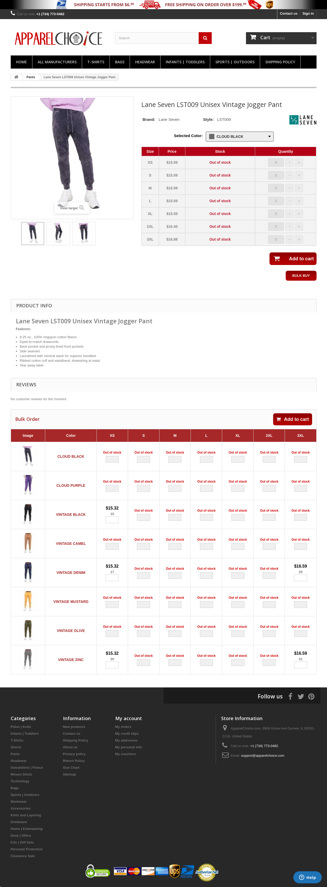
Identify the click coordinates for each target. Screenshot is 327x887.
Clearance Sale (23, 856)
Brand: (149, 119)
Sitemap (69, 774)
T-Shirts (95, 61)
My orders (123, 727)
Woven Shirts (21, 774)
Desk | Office (21, 836)
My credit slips (127, 734)
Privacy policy (74, 754)
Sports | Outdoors (235, 61)
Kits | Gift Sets (22, 842)
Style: (208, 119)
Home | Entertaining (27, 829)
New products (74, 727)
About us (70, 747)
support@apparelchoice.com (262, 756)
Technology (20, 781)
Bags (119, 61)
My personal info (128, 747)
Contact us (288, 13)
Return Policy (74, 761)
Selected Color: (188, 135)
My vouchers (125, 754)
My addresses (126, 740)
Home (21, 61)
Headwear (145, 61)
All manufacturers (57, 61)
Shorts (16, 747)
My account (128, 718)
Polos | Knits (21, 727)
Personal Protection (27, 849)
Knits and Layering (26, 815)
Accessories (21, 808)
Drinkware (19, 822)
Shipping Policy (280, 61)
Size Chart (71, 768)
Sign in (308, 13)
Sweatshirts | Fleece (27, 768)
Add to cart (292, 419)
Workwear (19, 802)
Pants (15, 754)
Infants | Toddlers (185, 61)
